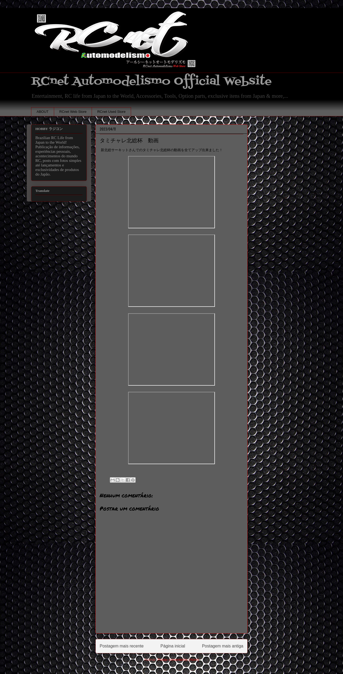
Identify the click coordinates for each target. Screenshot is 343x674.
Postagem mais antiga (222, 646)
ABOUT (43, 112)
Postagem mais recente (122, 646)
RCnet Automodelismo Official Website (151, 81)
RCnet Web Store (73, 112)
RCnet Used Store (111, 112)
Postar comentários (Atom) (178, 660)
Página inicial (173, 646)
